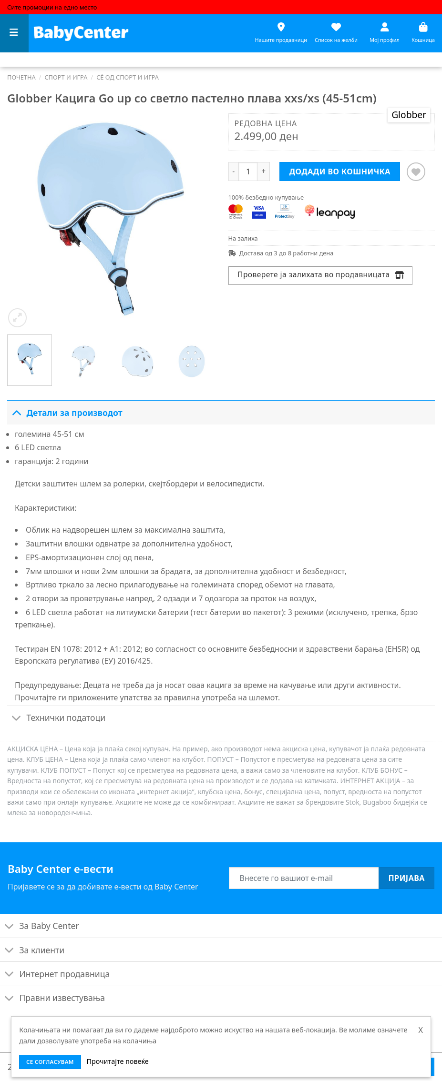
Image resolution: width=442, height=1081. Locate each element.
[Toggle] (16, 412)
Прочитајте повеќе (117, 1061)
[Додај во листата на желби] (416, 171)
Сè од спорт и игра (127, 77)
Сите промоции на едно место (52, 7)
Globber (408, 114)
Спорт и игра (65, 77)
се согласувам (50, 1061)
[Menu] (14, 34)
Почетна (21, 77)
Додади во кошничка (340, 171)
